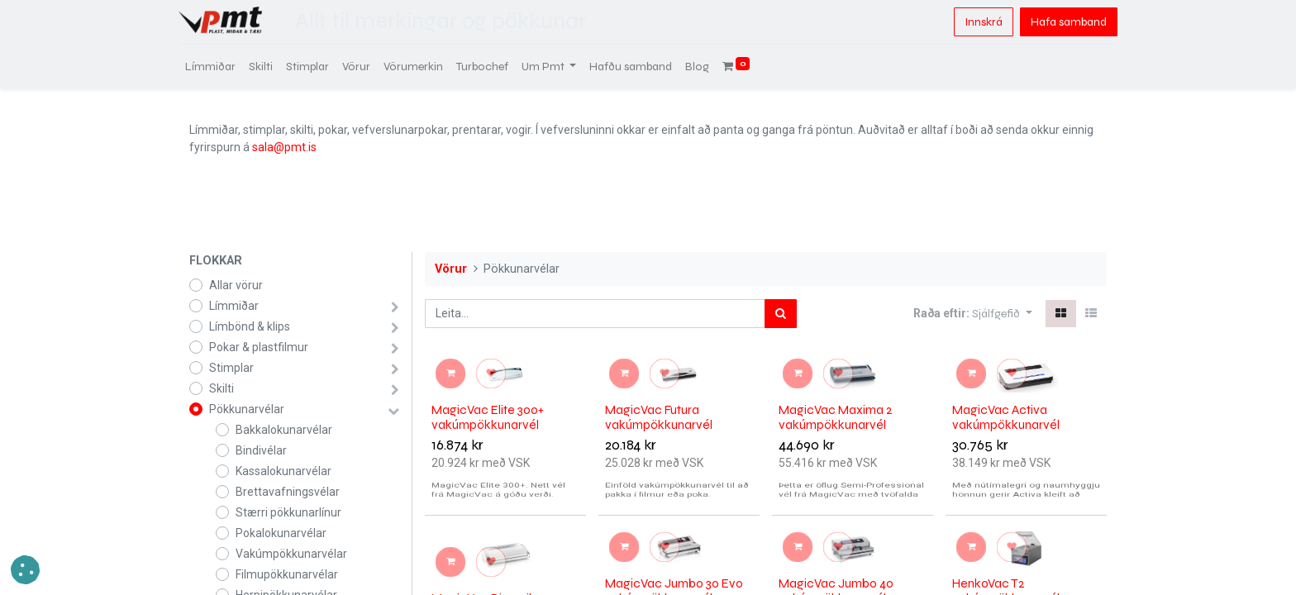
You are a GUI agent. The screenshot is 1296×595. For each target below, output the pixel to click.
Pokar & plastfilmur (258, 347)
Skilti (221, 388)
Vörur (451, 269)
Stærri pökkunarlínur (288, 512)
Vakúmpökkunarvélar (291, 553)
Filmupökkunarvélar (287, 574)
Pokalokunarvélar (281, 533)
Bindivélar (261, 450)
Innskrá (973, 22)
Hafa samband (1058, 22)
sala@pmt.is (284, 147)
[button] (1002, 313)
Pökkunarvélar (246, 409)
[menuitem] (221, 66)
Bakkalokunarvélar (284, 429)
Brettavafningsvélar (288, 491)
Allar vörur (236, 285)
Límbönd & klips (249, 326)
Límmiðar (234, 305)
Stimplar (231, 367)
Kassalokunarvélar (283, 471)
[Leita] (781, 313)
